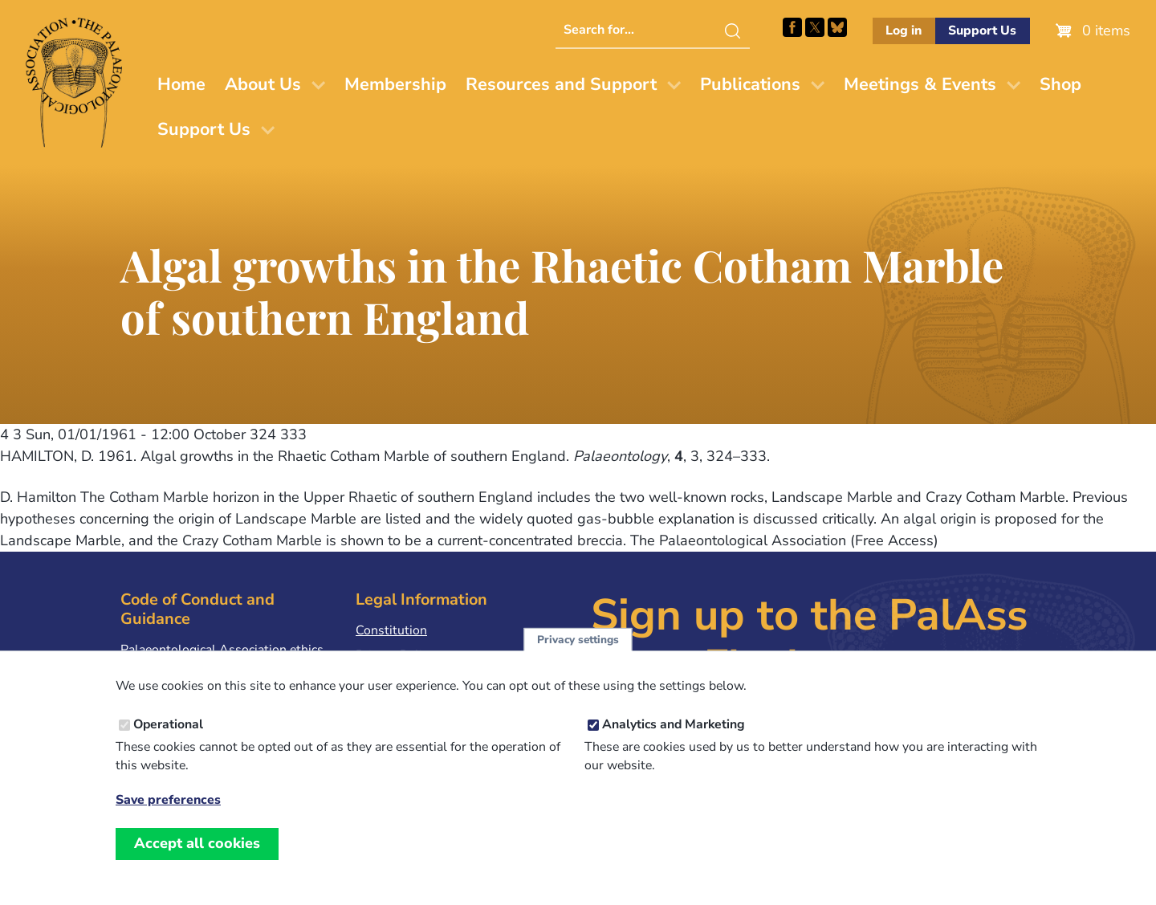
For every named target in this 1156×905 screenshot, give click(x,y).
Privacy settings (578, 657)
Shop (1060, 84)
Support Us (982, 30)
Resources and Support (561, 84)
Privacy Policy (395, 655)
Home (181, 84)
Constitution (391, 630)
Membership (395, 84)
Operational (168, 742)
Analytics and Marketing (673, 742)
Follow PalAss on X (814, 27)
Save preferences (168, 817)
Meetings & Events (920, 84)
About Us (263, 84)
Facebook (792, 27)
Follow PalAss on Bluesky (837, 27)
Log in (903, 30)
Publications (750, 84)
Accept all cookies (197, 860)
